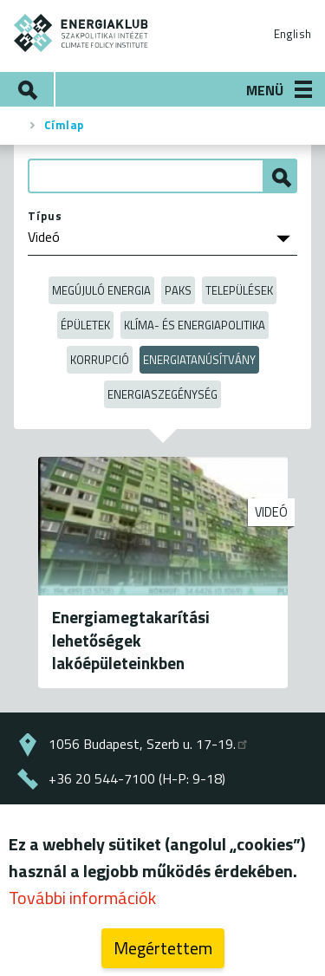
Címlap (64, 124)
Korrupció (99, 359)
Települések (239, 290)
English (292, 33)
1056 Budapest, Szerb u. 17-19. (149, 743)
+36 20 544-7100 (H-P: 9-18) (137, 778)
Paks (178, 290)
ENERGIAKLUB (81, 33)
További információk (82, 902)
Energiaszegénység (162, 394)
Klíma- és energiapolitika (194, 325)
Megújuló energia (101, 290)
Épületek (85, 325)
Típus (45, 215)
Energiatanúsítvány (199, 359)
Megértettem (163, 953)
